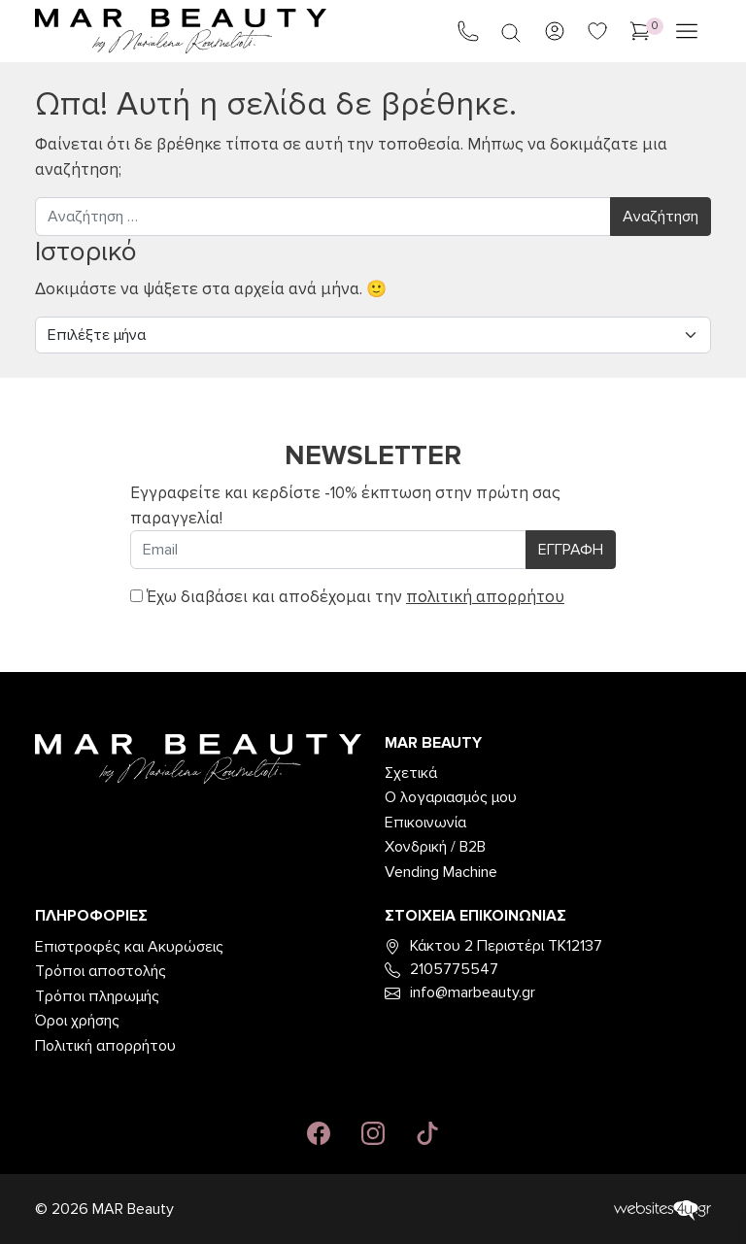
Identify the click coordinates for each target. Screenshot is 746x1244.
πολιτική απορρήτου (485, 597)
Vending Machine (441, 872)
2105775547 (441, 969)
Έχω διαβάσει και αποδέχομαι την (347, 597)
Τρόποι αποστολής (100, 971)
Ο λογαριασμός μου (451, 797)
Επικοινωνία (425, 822)
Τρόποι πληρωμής (97, 996)
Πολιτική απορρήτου (105, 1046)
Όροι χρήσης (77, 1020)
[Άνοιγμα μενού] (686, 31)
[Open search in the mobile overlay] (511, 31)
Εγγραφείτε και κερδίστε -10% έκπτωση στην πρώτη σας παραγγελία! (345, 505)
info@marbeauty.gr (460, 992)
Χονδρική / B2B (435, 847)
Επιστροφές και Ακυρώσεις (129, 947)
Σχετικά (411, 773)
